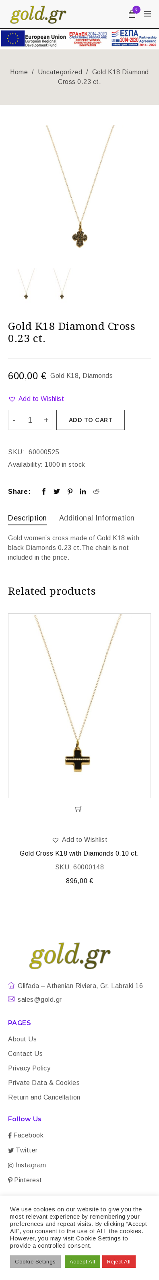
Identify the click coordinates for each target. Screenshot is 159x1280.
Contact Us (25, 1053)
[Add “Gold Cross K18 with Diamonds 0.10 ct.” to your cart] (79, 809)
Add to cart (91, 420)
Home (19, 72)
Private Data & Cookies (44, 1082)
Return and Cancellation (44, 1097)
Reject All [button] (119, 1262)
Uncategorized (60, 72)
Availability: (25, 464)
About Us (22, 1039)
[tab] (27, 519)
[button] (36, 399)
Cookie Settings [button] (35, 1262)
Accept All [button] (82, 1262)
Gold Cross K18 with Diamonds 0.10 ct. (79, 853)
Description (27, 518)
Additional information (97, 518)
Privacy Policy (29, 1068)
